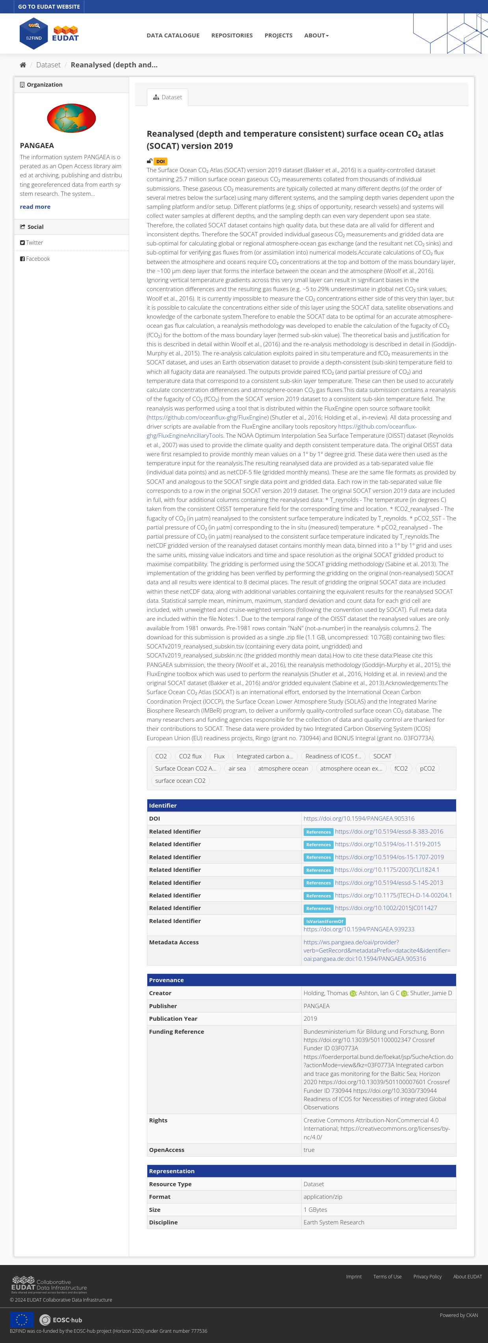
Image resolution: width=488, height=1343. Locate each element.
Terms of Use (387, 1276)
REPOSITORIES (232, 35)
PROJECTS (279, 35)
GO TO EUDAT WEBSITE (49, 6)
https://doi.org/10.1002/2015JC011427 (386, 908)
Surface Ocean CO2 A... (186, 768)
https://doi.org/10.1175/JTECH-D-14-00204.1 (394, 895)
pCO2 (427, 768)
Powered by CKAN (459, 1315)
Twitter (31, 242)
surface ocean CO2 (181, 780)
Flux (219, 756)
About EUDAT (467, 1276)
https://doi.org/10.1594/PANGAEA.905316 (359, 818)
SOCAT (382, 756)
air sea (237, 768)
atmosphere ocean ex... (351, 768)
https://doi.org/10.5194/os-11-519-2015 (388, 844)
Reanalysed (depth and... (114, 64)
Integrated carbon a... (265, 756)
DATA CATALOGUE (173, 35)
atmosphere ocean (283, 768)
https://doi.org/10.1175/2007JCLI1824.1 (387, 869)
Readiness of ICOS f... (333, 756)
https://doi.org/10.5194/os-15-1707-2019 (389, 857)
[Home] (23, 64)
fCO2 (401, 768)
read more (35, 206)
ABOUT (316, 35)
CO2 (161, 756)
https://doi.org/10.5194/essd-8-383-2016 (389, 831)
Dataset (48, 64)
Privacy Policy (428, 1276)
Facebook (35, 258)
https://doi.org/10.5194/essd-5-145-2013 (389, 882)
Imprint (354, 1276)
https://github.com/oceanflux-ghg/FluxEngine (207, 417)
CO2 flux (190, 756)
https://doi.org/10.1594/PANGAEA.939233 (359, 929)
